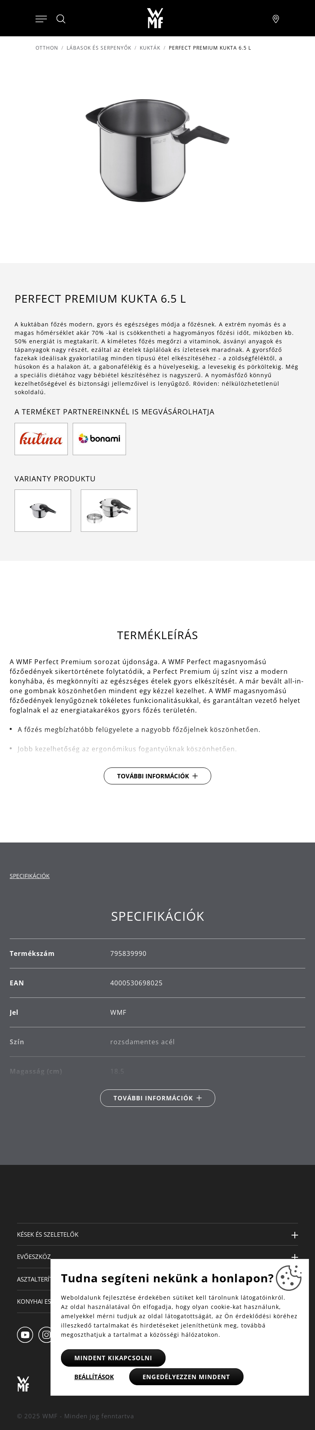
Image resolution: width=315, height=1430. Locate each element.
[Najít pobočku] (275, 18)
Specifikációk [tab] (30, 876)
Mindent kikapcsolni (113, 1358)
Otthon (47, 47)
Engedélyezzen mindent (186, 1377)
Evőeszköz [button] (34, 1256)
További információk (153, 776)
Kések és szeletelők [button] (47, 1234)
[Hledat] (61, 19)
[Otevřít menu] (41, 18)
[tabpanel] (157, 1008)
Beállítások (94, 1377)
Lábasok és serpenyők (99, 47)
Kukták (150, 47)
